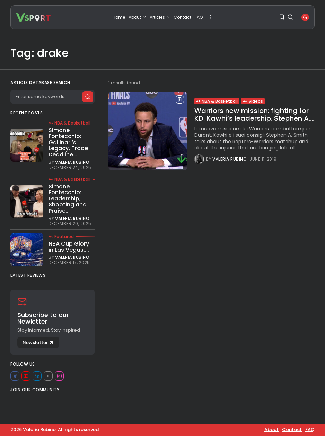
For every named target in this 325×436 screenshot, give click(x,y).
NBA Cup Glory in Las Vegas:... (69, 247)
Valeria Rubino (229, 159)
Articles (160, 17)
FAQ (199, 17)
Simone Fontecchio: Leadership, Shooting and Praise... (68, 198)
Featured (61, 236)
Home (119, 17)
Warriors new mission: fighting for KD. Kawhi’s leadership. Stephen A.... (254, 114)
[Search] (52, 97)
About (137, 17)
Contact (182, 17)
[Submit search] (87, 96)
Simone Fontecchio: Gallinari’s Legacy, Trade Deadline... (68, 142)
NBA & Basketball (217, 101)
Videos (253, 101)
